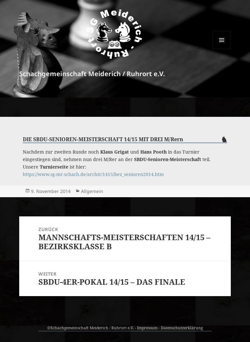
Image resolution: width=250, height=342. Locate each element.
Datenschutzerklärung (182, 328)
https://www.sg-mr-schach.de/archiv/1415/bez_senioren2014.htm (93, 174)
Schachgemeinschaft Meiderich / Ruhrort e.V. (92, 73)
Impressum (147, 328)
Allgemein (92, 191)
